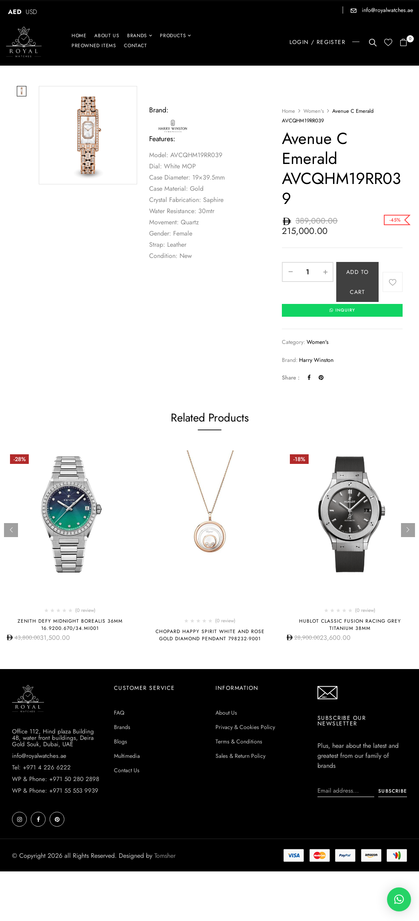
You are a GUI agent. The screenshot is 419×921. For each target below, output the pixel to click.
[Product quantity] (308, 272)
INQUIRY (342, 310)
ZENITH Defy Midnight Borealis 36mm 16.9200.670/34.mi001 (70, 625)
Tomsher (165, 856)
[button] (406, 43)
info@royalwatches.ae (386, 10)
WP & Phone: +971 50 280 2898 (55, 779)
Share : (290, 378)
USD (31, 11)
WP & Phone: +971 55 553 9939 (55, 791)
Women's (313, 111)
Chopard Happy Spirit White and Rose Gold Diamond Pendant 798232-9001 (210, 636)
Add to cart (357, 282)
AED (15, 11)
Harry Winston (316, 360)
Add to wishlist (393, 282)
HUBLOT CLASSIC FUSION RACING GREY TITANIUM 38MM (350, 625)
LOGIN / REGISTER (317, 42)
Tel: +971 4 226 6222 (41, 768)
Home (288, 111)
